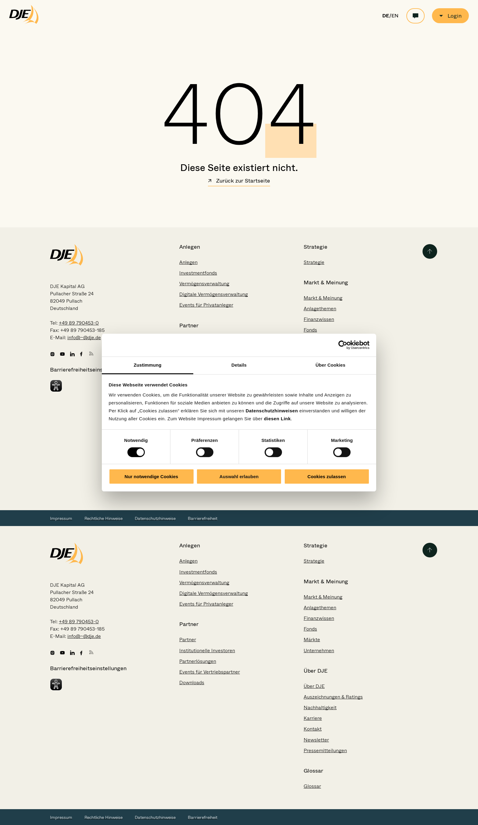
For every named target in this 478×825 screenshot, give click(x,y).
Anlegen (188, 262)
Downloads (191, 682)
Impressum (61, 518)
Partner (187, 639)
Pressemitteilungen (325, 750)
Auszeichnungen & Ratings (333, 696)
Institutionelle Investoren (207, 650)
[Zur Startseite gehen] (24, 23)
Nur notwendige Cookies (151, 476)
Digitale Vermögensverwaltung (213, 294)
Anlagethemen (320, 308)
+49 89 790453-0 (79, 322)
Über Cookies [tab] (330, 364)
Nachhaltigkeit (320, 707)
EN (394, 15)
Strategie (314, 262)
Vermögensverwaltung (204, 283)
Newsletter (316, 739)
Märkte (312, 639)
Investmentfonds (198, 272)
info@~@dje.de (84, 337)
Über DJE (314, 686)
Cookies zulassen (327, 476)
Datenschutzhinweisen (272, 410)
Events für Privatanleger (206, 304)
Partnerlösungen (197, 661)
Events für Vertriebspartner (209, 671)
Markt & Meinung (323, 297)
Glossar (312, 786)
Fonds (310, 329)
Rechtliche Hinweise (103, 518)
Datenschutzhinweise (155, 518)
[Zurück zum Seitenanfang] (430, 251)
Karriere (313, 718)
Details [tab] (239, 364)
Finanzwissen (319, 319)
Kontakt (313, 728)
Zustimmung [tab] (148, 364)
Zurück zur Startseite (239, 181)
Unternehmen (319, 650)
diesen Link (277, 418)
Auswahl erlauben (239, 476)
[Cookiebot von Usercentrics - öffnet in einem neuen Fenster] (342, 345)
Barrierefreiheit (202, 518)
